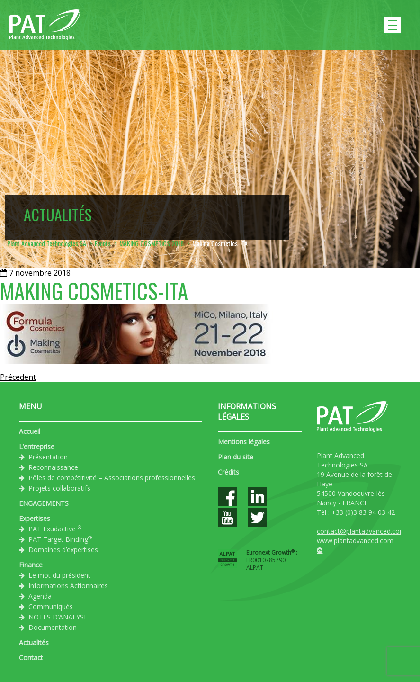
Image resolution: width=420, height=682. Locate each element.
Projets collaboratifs (59, 488)
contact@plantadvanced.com (361, 531)
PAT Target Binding (60, 539)
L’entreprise (36, 446)
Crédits (228, 471)
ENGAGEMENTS (44, 503)
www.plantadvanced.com (355, 540)
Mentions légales (244, 441)
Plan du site (235, 456)
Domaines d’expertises (63, 549)
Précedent (18, 377)
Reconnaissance (53, 467)
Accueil (29, 431)
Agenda (40, 596)
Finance (31, 564)
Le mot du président (59, 575)
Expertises (34, 518)
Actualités (34, 642)
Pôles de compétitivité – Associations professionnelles (111, 477)
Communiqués (50, 606)
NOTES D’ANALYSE (58, 616)
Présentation (48, 456)
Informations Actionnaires (68, 585)
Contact (31, 657)
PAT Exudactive (54, 528)
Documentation (52, 627)
